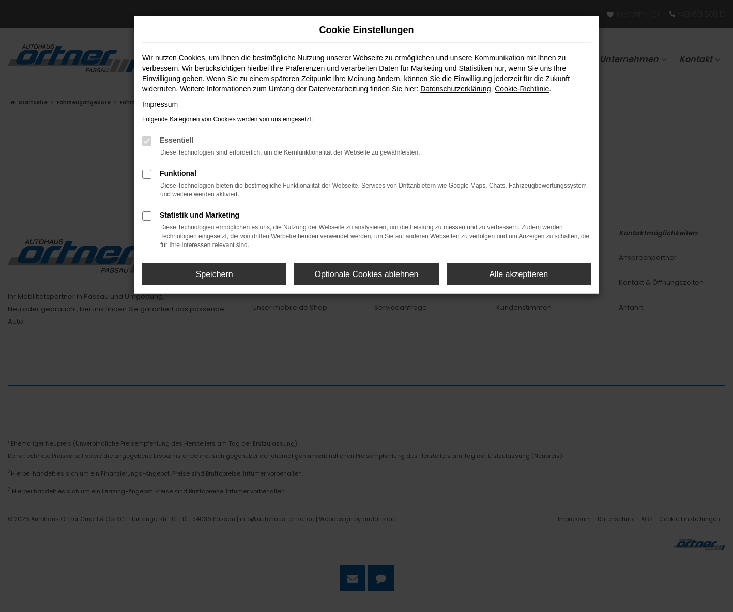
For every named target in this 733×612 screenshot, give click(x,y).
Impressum (160, 104)
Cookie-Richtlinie (522, 89)
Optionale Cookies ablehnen (366, 274)
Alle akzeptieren (518, 274)
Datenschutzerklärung (455, 89)
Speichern (214, 274)
